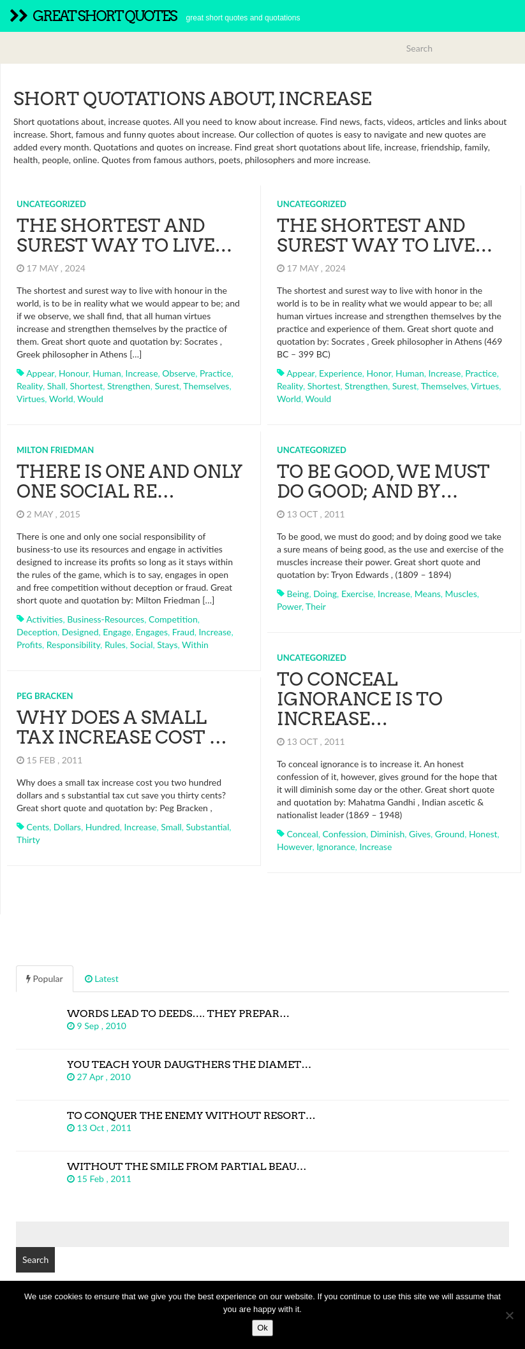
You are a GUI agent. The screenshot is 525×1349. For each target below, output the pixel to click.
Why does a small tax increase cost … (122, 727)
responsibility (73, 644)
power (289, 606)
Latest (102, 978)
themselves (206, 385)
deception (37, 631)
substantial (208, 826)
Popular (44, 978)
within (195, 644)
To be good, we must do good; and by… (383, 481)
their (316, 606)
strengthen (129, 385)
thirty (28, 839)
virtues (31, 398)
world (61, 398)
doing (325, 593)
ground (449, 833)
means (428, 593)
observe (178, 373)
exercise (357, 593)
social (141, 644)
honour (74, 373)
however (294, 846)
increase (142, 373)
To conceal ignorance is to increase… (360, 699)
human (106, 373)
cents (38, 826)
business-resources (105, 619)
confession (344, 833)
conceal (302, 833)
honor (379, 373)
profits (29, 644)
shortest (86, 385)
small (171, 826)
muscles (461, 593)
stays (167, 644)
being (298, 593)
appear (40, 373)
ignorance (335, 846)
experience (340, 373)
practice (215, 373)
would (90, 398)
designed (80, 631)
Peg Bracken (45, 696)
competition (173, 619)
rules (115, 644)
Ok (262, 1327)
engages (152, 631)
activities (44, 619)
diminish (387, 833)
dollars (67, 826)
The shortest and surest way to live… (124, 235)
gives (420, 833)
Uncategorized (51, 204)
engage (117, 631)
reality (30, 385)
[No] (509, 1315)
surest (166, 385)
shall (56, 385)
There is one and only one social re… (129, 481)
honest (483, 833)
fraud (183, 631)
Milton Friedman (55, 450)
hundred (102, 826)
